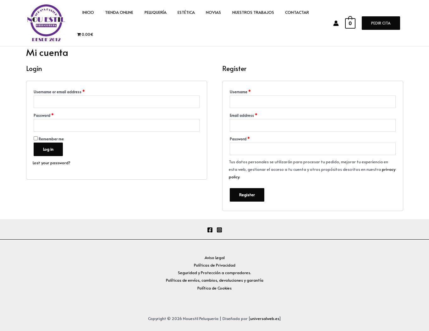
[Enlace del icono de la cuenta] (339, 23)
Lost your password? (51, 163)
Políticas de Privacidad (214, 265)
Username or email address (59, 91)
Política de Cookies (214, 288)
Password (43, 115)
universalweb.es (264, 318)
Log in (48, 149)
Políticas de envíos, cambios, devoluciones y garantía (215, 280)
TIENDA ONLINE (115, 23)
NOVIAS (200, 23)
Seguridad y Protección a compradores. (214, 272)
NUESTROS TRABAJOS (237, 23)
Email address (243, 115)
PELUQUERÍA (148, 23)
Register (247, 195)
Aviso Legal (214, 257)
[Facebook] (210, 230)
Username (240, 91)
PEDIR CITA (381, 23)
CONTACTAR (278, 23)
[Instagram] (219, 230)
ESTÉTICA (176, 23)
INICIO (87, 23)
